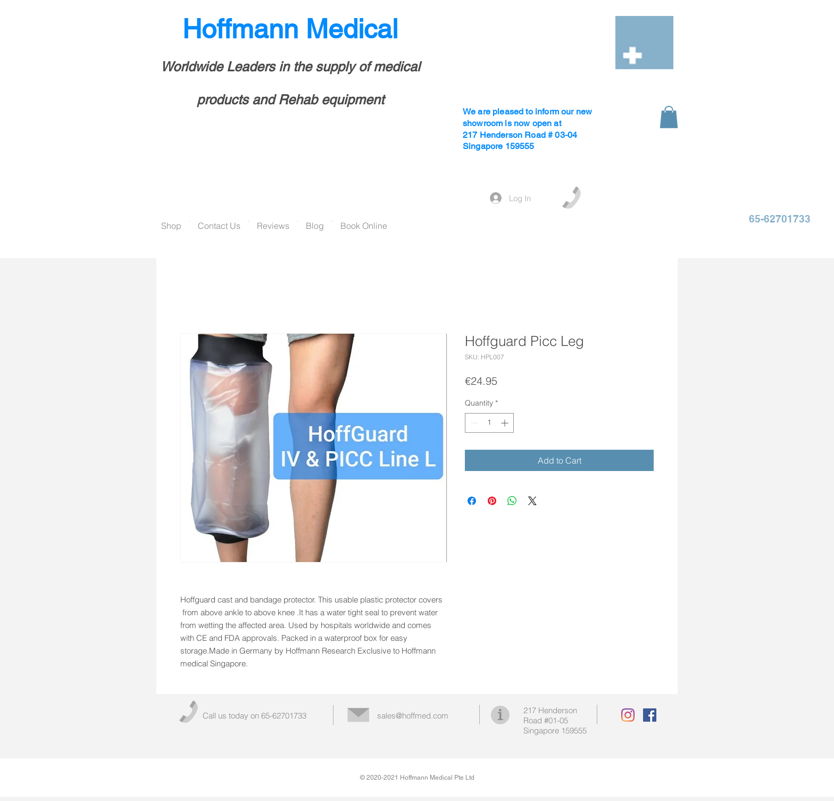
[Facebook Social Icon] (649, 715)
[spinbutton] (489, 423)
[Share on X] (532, 500)
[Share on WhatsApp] (512, 500)
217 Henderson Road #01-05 (550, 715)
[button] (669, 117)
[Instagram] (628, 715)
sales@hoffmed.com (412, 716)
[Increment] (505, 423)
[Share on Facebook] (471, 500)
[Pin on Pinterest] (492, 500)
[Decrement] (473, 423)
